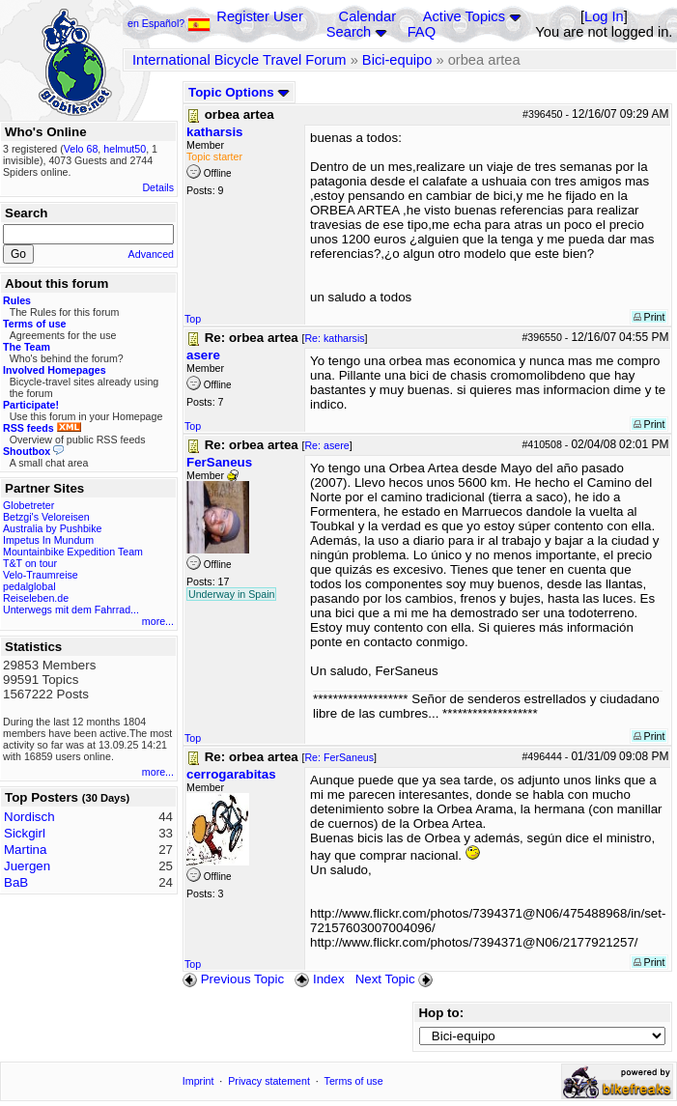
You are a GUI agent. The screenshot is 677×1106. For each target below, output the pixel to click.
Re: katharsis (334, 338)
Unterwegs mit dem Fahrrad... (71, 609)
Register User (259, 16)
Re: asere (326, 445)
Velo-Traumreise (40, 575)
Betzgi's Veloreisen (46, 517)
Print (649, 317)
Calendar (367, 16)
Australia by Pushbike (52, 528)
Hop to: (441, 1013)
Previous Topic (233, 979)
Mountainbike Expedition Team (73, 551)
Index (319, 979)
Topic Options (239, 92)
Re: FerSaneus (339, 757)
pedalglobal (29, 586)
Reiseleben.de (36, 598)
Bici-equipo (397, 60)
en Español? (169, 23)
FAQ (422, 32)
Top (192, 319)
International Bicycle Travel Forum (239, 60)
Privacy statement (269, 1081)
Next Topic (396, 979)
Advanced (151, 254)
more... (158, 621)
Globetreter (28, 505)
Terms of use (353, 1081)
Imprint (198, 1081)
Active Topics (464, 16)
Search (348, 32)
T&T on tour (30, 563)
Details (158, 187)
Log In (604, 16)
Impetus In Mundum (48, 540)
